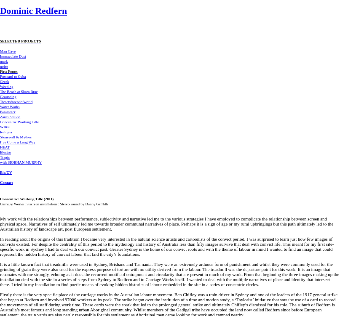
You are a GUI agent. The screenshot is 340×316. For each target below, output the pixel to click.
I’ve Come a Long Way (17, 142)
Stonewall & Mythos (16, 137)
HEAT (5, 147)
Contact (6, 183)
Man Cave (8, 51)
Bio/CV (6, 172)
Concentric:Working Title (19, 122)
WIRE (5, 127)
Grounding (8, 97)
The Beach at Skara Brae (18, 92)
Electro (5, 152)
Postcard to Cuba (13, 76)
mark (4, 61)
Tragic (5, 157)
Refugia (6, 132)
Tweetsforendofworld (16, 102)
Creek (4, 82)
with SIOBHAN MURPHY (21, 162)
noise (4, 66)
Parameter (7, 112)
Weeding (6, 87)
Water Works (10, 107)
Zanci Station (10, 117)
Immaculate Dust (13, 56)
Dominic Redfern (33, 11)
